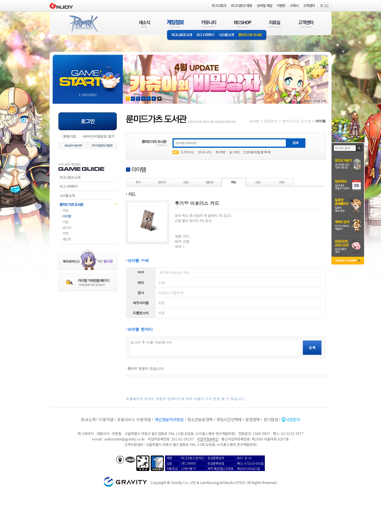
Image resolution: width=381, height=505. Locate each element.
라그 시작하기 (205, 35)
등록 (312, 347)
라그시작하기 (87, 186)
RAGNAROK (83, 24)
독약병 (220, 152)
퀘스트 (87, 239)
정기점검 (270, 419)
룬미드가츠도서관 (87, 204)
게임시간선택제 (229, 419)
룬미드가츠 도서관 (251, 35)
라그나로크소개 (180, 35)
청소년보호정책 (200, 419)
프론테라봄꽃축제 (257, 152)
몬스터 (87, 227)
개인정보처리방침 (169, 419)
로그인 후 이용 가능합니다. (214, 347)
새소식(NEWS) (144, 24)
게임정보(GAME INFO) (175, 24)
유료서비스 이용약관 (134, 419)
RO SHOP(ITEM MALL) (242, 24)
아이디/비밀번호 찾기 (98, 136)
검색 (359, 148)
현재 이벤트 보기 (159, 99)
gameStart (88, 74)
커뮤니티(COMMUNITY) (208, 24)
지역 (87, 233)
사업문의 (293, 419)
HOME (254, 120)
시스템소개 (226, 35)
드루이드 (187, 152)
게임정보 (270, 120)
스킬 (87, 222)
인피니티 (205, 152)
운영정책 (252, 419)
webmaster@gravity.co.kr (124, 438)
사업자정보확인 (207, 438)
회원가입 (69, 136)
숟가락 (234, 152)
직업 (87, 210)
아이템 (87, 216)
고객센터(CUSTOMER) (305, 24)
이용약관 (106, 419)
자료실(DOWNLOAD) (274, 24)
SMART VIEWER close (348, 261)
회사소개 (88, 419)
